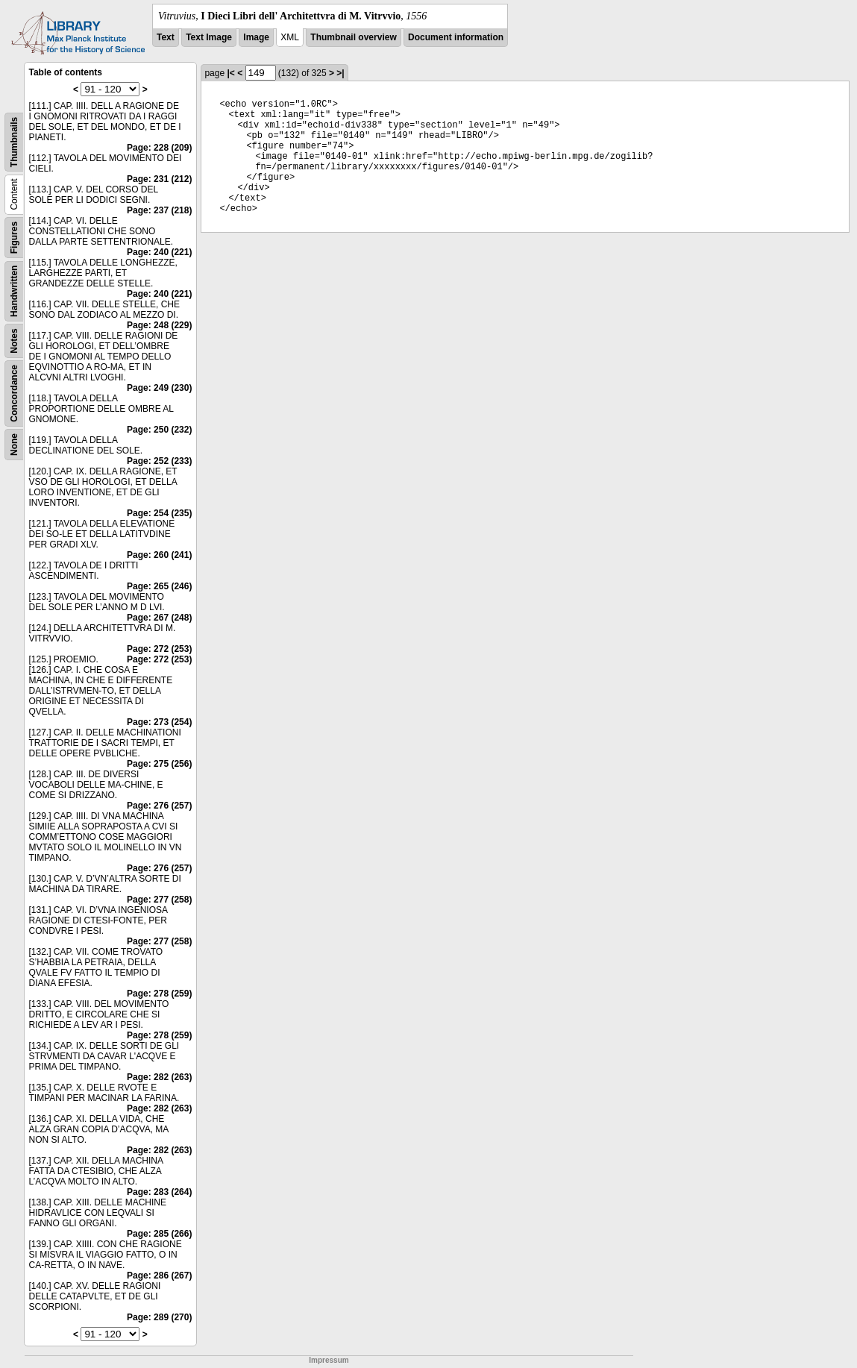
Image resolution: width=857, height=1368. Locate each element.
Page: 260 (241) (159, 555)
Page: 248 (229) (159, 325)
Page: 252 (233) (159, 461)
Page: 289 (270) (159, 1317)
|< (230, 73)
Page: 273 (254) (159, 722)
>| (340, 73)
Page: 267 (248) (159, 617)
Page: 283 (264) (159, 1192)
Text (166, 37)
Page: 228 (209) (159, 147)
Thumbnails (14, 142)
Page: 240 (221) (159, 252)
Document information (455, 37)
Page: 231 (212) (159, 179)
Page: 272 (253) (159, 649)
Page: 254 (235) (159, 513)
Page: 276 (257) (159, 805)
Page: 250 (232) (159, 429)
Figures (14, 238)
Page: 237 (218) (159, 210)
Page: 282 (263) (159, 1077)
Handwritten (14, 291)
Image (256, 37)
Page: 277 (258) (159, 899)
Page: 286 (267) (159, 1275)
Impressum (328, 1360)
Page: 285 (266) (159, 1234)
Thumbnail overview (353, 37)
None (14, 444)
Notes (14, 340)
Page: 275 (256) (159, 764)
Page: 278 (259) (159, 993)
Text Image (209, 37)
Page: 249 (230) (159, 388)
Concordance (14, 393)
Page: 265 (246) (159, 586)
